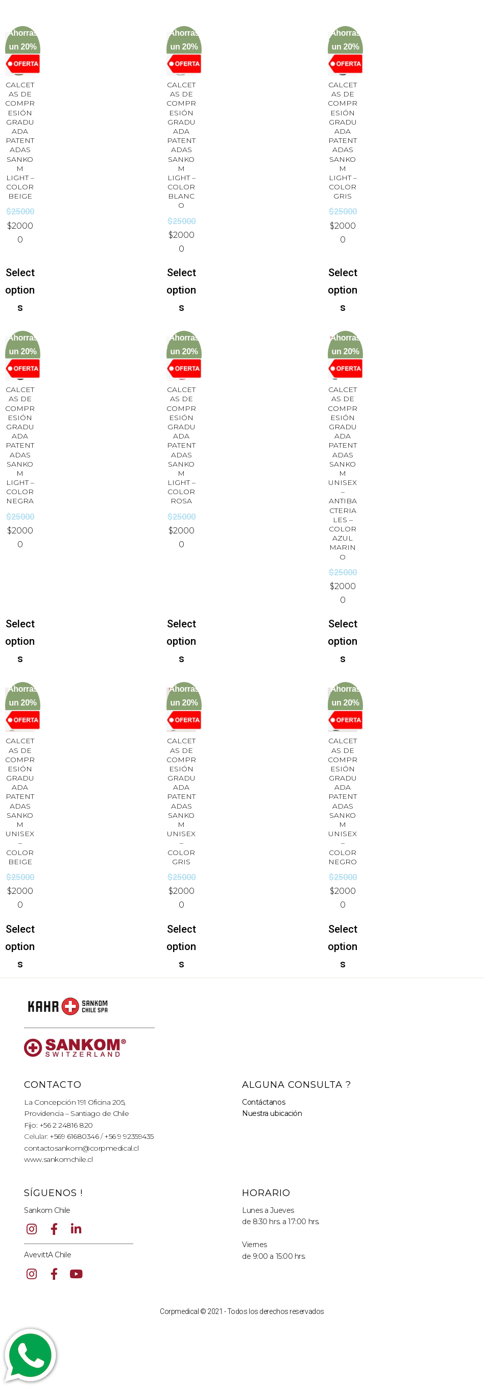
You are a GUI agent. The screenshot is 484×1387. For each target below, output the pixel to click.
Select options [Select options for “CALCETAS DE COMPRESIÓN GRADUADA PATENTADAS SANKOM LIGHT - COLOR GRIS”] (342, 289)
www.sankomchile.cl (58, 1159)
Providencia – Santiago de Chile (76, 1113)
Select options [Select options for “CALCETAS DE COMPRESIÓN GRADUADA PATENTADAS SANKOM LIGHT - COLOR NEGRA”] (20, 641)
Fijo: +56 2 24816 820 (58, 1125)
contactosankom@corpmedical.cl (81, 1148)
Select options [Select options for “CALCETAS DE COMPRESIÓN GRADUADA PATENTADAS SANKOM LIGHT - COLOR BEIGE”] (20, 289)
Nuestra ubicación (272, 1113)
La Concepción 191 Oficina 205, (75, 1102)
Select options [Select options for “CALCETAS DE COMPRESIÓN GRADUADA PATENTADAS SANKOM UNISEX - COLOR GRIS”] (181, 946)
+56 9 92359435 (129, 1136)
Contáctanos (263, 1102)
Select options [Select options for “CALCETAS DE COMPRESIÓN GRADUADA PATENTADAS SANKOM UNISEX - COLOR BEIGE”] (20, 946)
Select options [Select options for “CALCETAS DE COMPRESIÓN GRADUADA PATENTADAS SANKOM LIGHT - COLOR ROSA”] (181, 641)
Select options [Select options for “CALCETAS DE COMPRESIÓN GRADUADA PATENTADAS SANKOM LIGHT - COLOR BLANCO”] (181, 289)
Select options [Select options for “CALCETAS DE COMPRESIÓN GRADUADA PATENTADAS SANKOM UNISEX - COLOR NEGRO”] (342, 946)
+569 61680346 (74, 1136)
